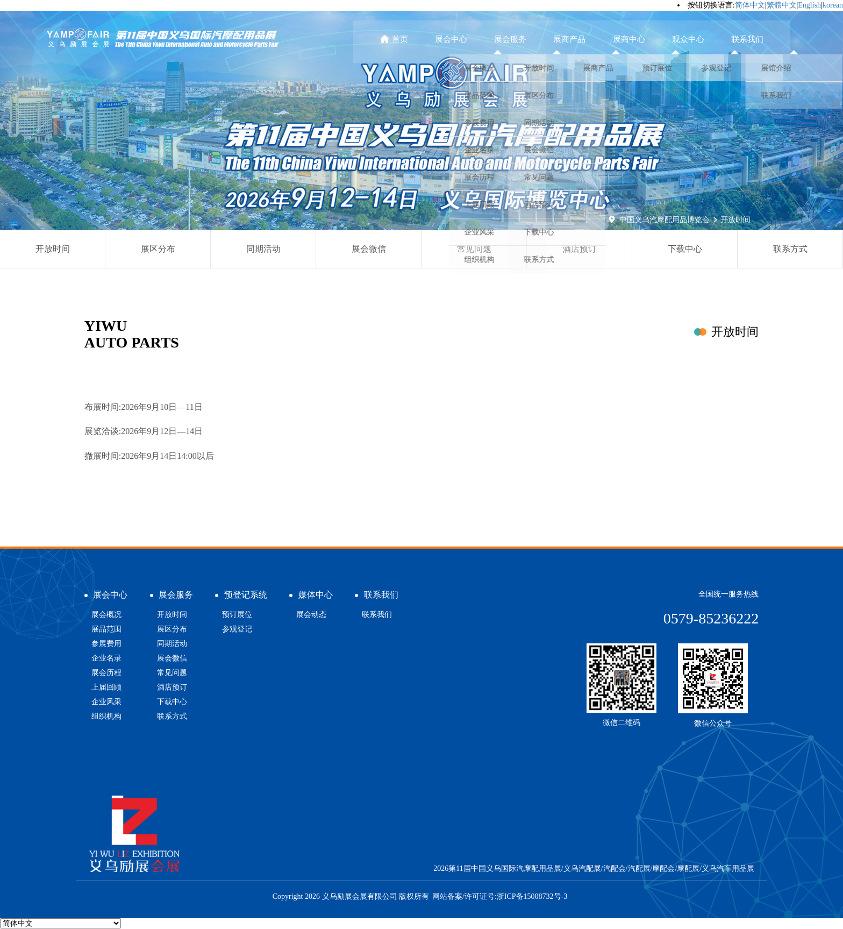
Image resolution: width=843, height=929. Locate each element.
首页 (442, 39)
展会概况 (106, 615)
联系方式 (790, 248)
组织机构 (106, 716)
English (809, 5)
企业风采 (106, 702)
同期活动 (263, 248)
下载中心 (685, 248)
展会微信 (369, 248)
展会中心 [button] (492, 39)
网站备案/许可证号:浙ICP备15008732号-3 (499, 896)
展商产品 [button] (597, 39)
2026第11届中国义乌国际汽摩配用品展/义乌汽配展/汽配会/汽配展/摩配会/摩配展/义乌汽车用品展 (593, 868)
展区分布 (158, 248)
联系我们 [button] (753, 39)
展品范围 (106, 629)
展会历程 (106, 673)
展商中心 (648, 39)
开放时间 (735, 220)
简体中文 (750, 5)
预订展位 (237, 615)
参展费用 (106, 644)
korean (833, 5)
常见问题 (474, 248)
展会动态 (311, 615)
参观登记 (237, 629)
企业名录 (106, 658)
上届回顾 (106, 687)
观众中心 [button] (700, 39)
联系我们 (377, 615)
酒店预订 (579, 248)
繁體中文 (782, 5)
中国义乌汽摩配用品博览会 (664, 220)
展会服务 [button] (544, 39)
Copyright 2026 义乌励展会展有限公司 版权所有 (351, 896)
